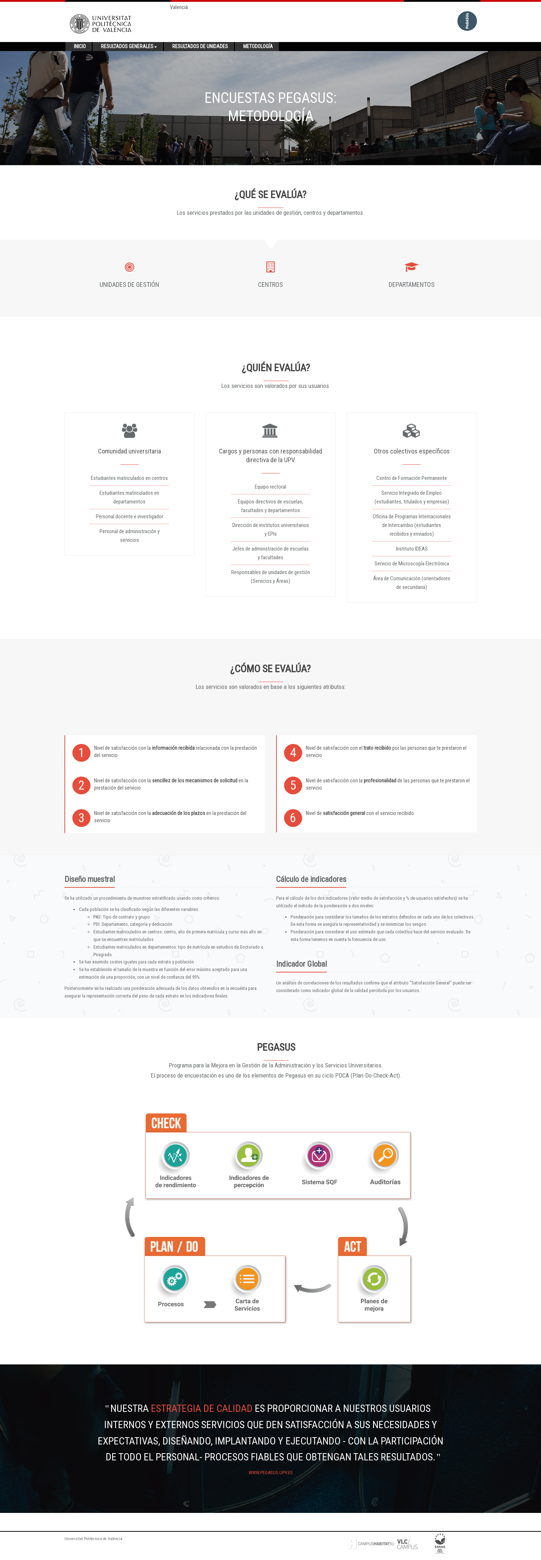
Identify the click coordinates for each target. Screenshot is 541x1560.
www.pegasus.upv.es (271, 1472)
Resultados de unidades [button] (200, 46)
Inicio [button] (80, 46)
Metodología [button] (258, 46)
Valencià (179, 7)
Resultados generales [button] (129, 46)
